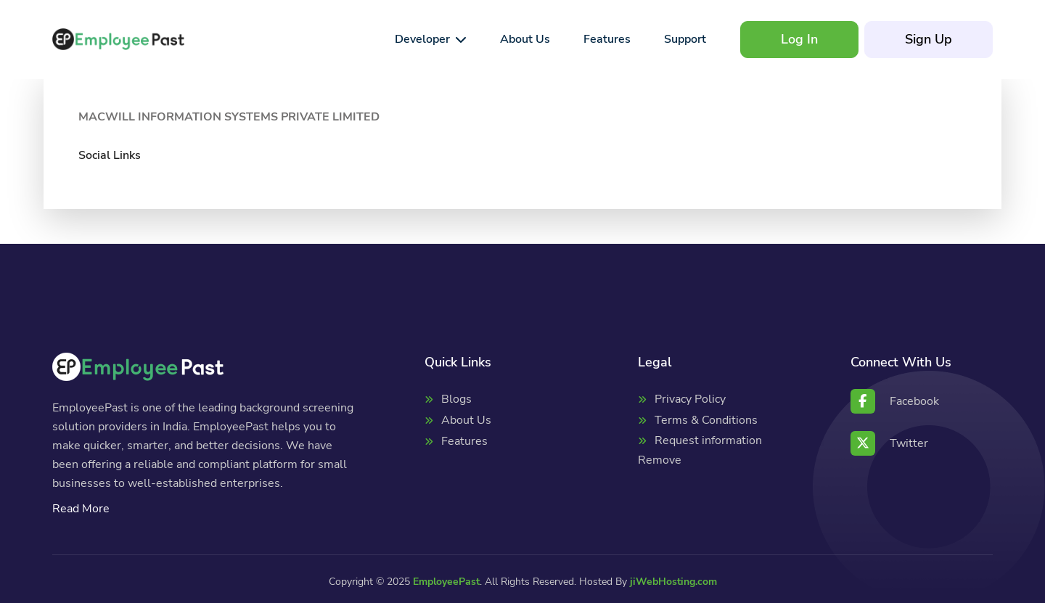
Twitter (889, 443)
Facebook (895, 401)
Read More (81, 509)
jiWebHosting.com (673, 581)
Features (464, 441)
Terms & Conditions (706, 420)
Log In (799, 39)
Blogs (456, 399)
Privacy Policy (690, 399)
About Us (466, 420)
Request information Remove (700, 450)
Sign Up (928, 39)
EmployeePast (446, 581)
